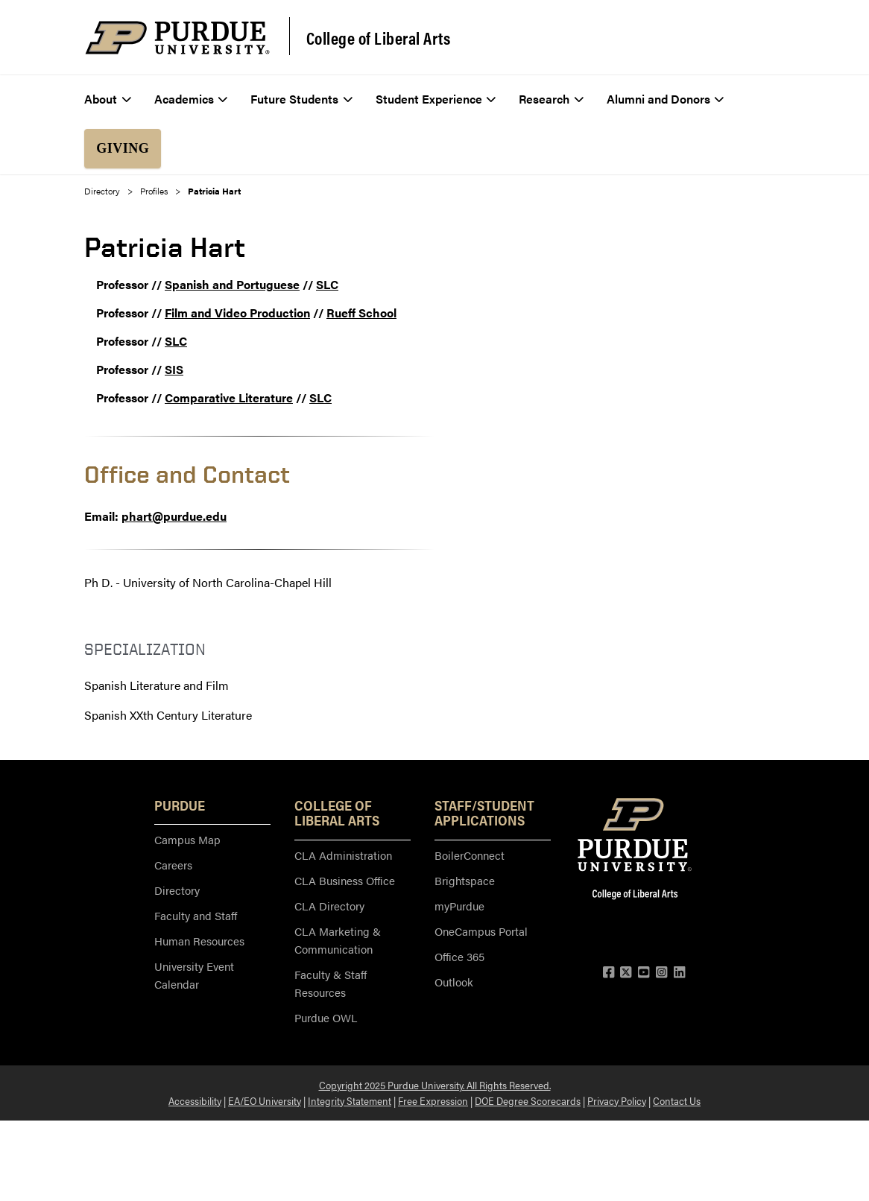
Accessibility (194, 1100)
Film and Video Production (237, 312)
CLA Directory (329, 905)
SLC (327, 284)
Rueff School (361, 312)
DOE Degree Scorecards (528, 1100)
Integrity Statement (349, 1100)
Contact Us (677, 1100)
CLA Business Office (344, 880)
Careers (173, 864)
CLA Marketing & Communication (337, 940)
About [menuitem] (107, 98)
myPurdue (459, 905)
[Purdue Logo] (177, 37)
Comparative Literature (229, 397)
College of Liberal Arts (378, 38)
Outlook (453, 981)
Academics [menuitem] (191, 98)
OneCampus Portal (481, 931)
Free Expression (433, 1100)
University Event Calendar (194, 975)
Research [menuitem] (551, 98)
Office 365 (459, 956)
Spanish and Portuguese (232, 284)
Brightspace (464, 880)
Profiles (154, 190)
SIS (174, 369)
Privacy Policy (616, 1100)
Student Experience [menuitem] (436, 98)
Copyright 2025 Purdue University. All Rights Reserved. (435, 1084)
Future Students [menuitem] (301, 98)
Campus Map (187, 839)
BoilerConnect (469, 855)
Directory (102, 190)
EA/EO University (264, 1100)
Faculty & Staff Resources (330, 983)
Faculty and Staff (195, 915)
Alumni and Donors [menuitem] (665, 98)
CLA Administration (343, 855)
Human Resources (199, 940)
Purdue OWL (325, 1017)
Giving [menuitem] (122, 148)
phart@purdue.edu (174, 516)
